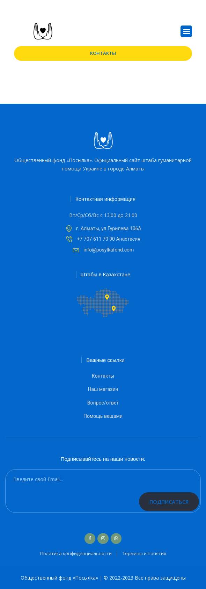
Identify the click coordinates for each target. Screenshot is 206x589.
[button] (186, 31)
